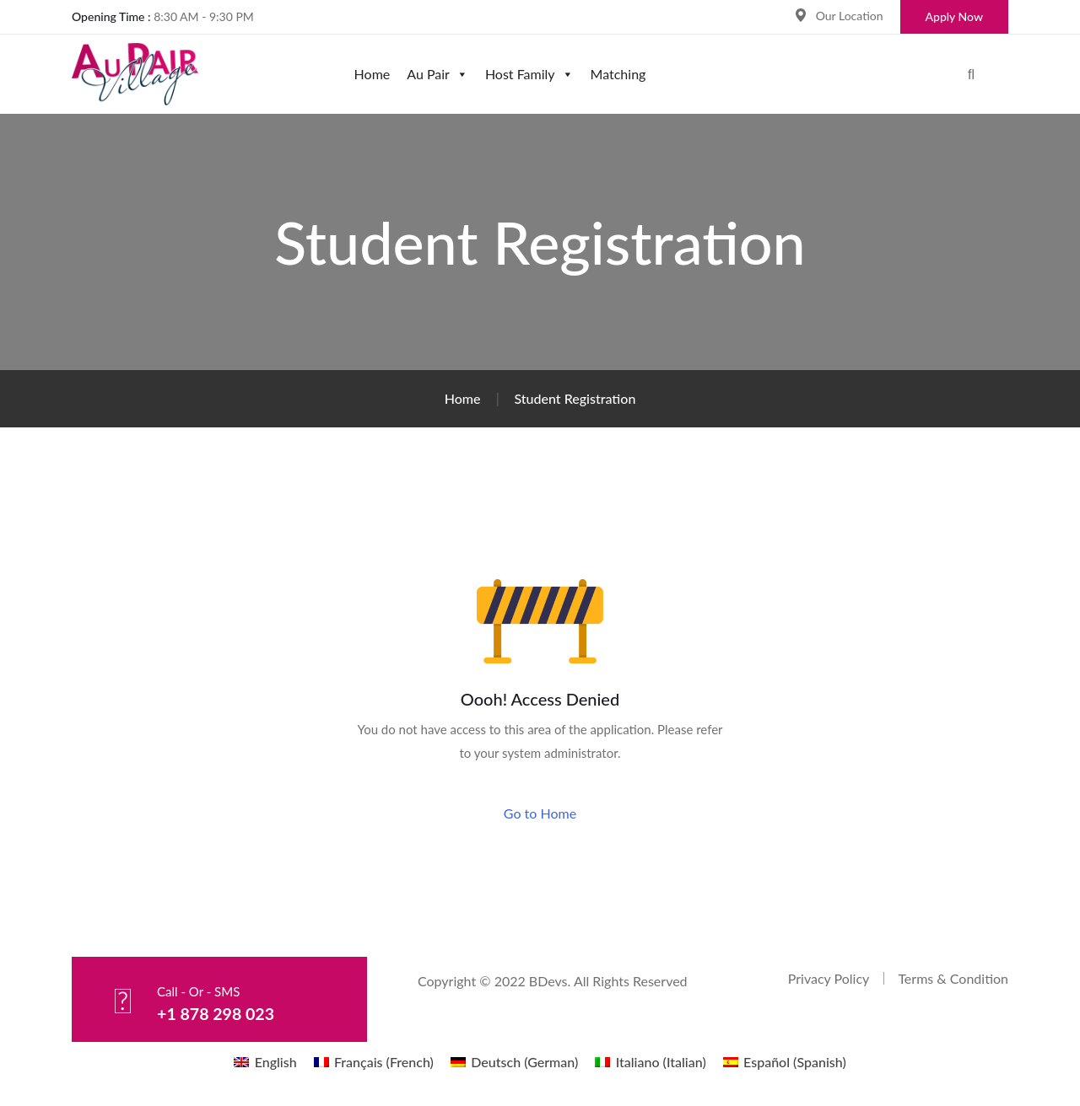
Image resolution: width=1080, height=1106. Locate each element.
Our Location (849, 15)
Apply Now (954, 16)
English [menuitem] (276, 1062)
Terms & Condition (953, 978)
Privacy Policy (829, 978)
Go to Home (540, 813)
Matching (618, 74)
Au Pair (437, 74)
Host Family (529, 74)
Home (372, 74)
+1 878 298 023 (217, 1013)
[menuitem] (265, 1062)
